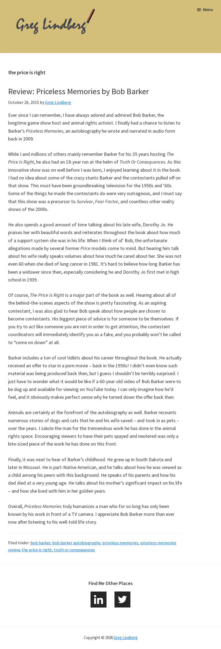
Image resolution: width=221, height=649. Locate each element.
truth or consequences (74, 549)
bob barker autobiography (76, 542)
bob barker (40, 542)
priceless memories (120, 542)
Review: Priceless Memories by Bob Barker (78, 91)
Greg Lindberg (126, 637)
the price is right (37, 549)
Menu (208, 9)
